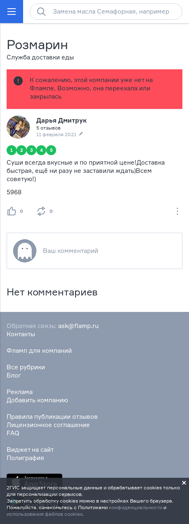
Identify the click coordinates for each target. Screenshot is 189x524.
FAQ (13, 433)
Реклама (20, 392)
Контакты (21, 334)
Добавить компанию (37, 400)
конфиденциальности (135, 507)
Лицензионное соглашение (48, 425)
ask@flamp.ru (78, 326)
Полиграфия (25, 458)
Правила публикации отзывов (52, 416)
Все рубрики (26, 367)
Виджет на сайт (30, 449)
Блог (14, 375)
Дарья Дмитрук (61, 120)
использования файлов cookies (45, 514)
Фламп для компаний (39, 350)
